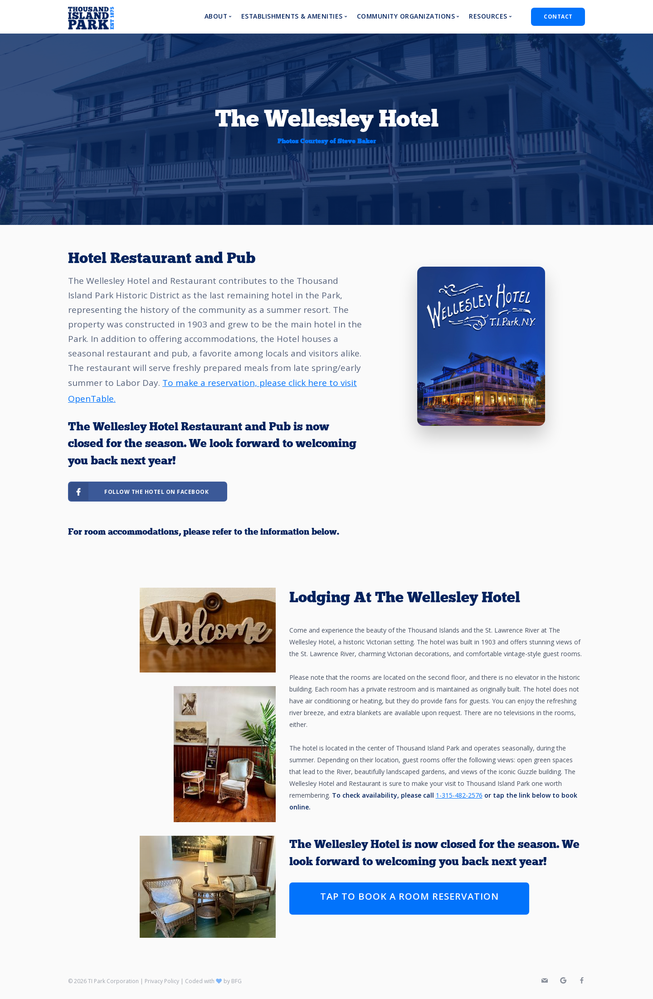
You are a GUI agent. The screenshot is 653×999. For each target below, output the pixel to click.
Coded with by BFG (213, 981)
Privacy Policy (162, 981)
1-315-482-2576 (459, 795)
